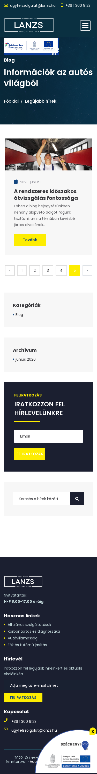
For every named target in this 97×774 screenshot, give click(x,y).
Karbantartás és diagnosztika (34, 631)
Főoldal (11, 101)
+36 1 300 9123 (78, 5)
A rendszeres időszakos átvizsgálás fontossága (46, 195)
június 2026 (26, 359)
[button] (85, 25)
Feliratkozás (23, 697)
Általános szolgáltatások (29, 624)
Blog (19, 314)
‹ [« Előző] (9, 270)
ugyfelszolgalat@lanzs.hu (33, 5)
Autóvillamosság (23, 638)
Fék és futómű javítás (27, 645)
